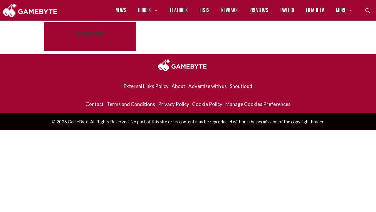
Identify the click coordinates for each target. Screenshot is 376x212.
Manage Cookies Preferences (258, 104)
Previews (258, 10)
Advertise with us (207, 86)
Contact (94, 104)
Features (179, 10)
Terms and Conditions (131, 104)
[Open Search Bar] (368, 10)
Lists (204, 10)
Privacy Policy (173, 104)
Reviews (229, 10)
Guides (151, 10)
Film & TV (315, 10)
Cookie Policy (207, 104)
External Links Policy (146, 86)
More (348, 10)
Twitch (287, 10)
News (120, 10)
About (178, 86)
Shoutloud (241, 86)
